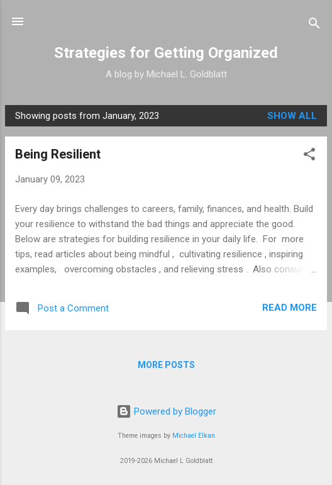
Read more (289, 307)
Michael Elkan (193, 436)
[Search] (314, 25)
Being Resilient (58, 154)
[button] (309, 156)
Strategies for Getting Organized (166, 53)
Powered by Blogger (166, 411)
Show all (292, 115)
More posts (166, 365)
